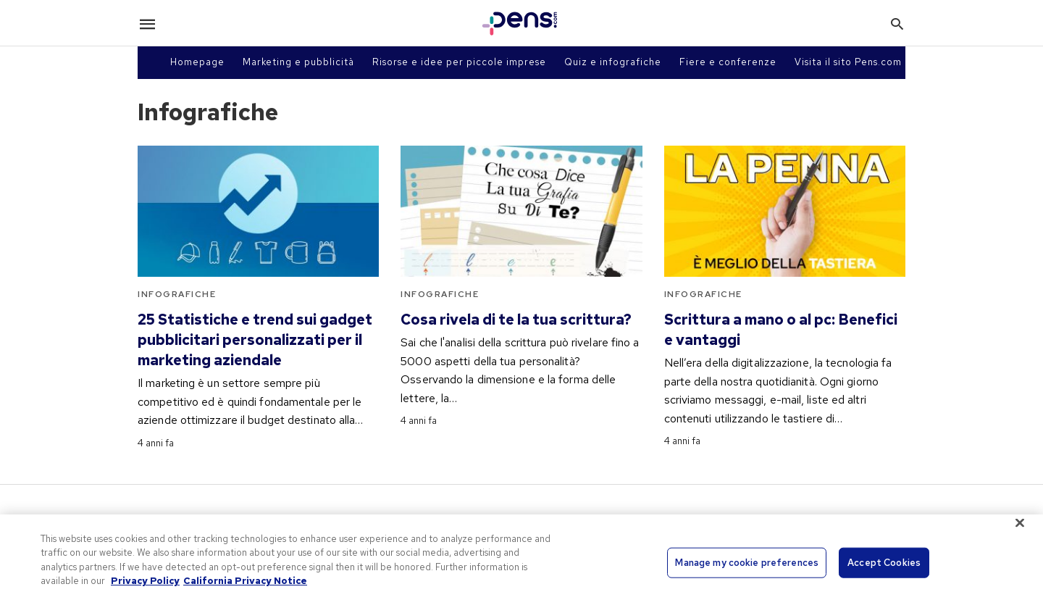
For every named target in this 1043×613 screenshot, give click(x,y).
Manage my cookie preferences (746, 562)
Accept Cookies (884, 562)
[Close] (1020, 522)
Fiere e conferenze (727, 62)
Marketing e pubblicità (298, 62)
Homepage (197, 62)
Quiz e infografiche (612, 62)
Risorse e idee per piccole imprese (459, 62)
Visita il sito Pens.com (848, 62)
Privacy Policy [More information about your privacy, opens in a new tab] (145, 581)
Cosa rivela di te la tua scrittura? (516, 319)
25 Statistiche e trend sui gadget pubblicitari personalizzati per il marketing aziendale (255, 340)
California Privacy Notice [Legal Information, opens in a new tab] (245, 581)
